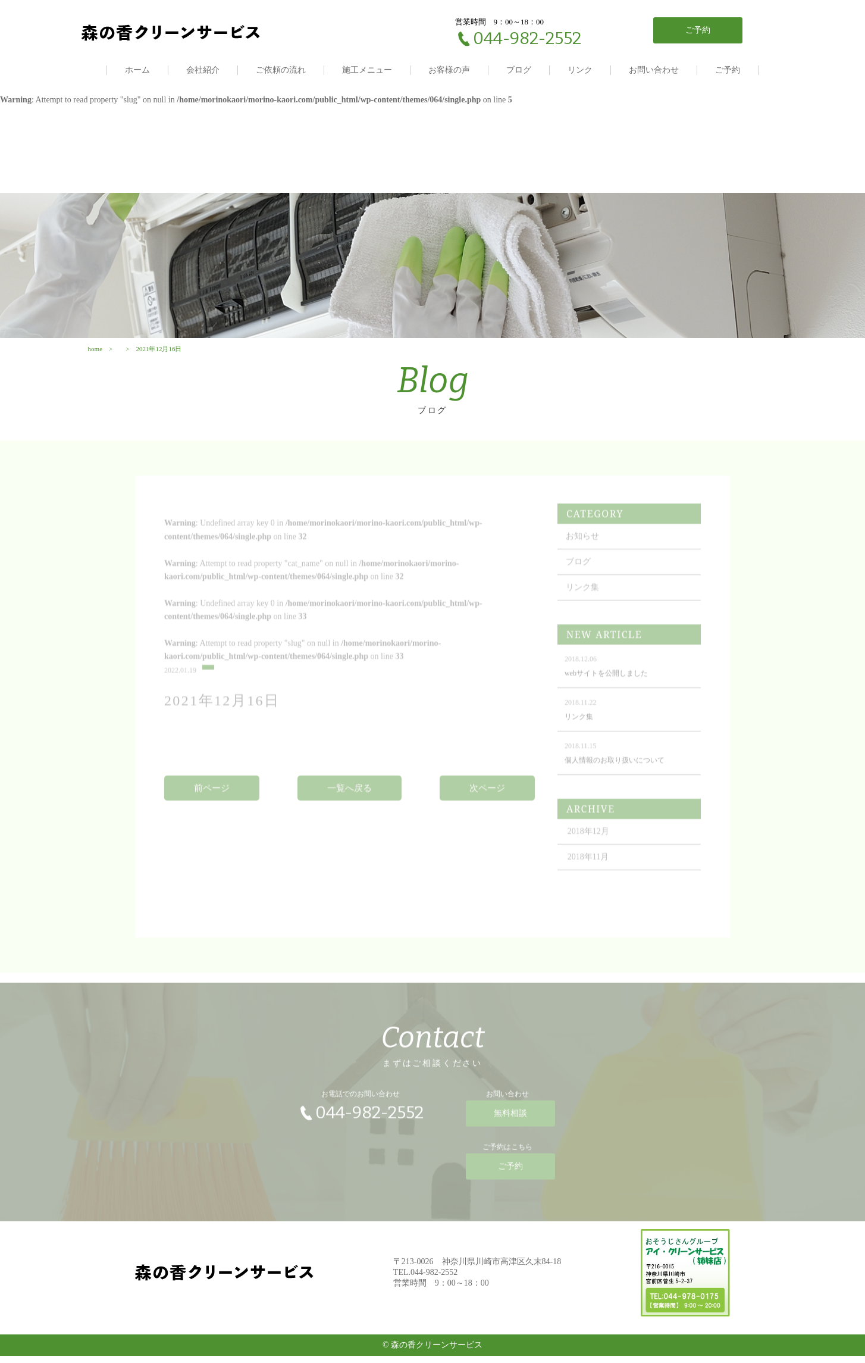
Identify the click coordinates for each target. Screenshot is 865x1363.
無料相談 (510, 1128)
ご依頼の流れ (281, 69)
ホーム (137, 69)
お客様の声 (449, 69)
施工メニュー (367, 69)
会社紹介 (203, 69)
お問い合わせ (654, 69)
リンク (580, 69)
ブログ (518, 69)
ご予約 (727, 69)
